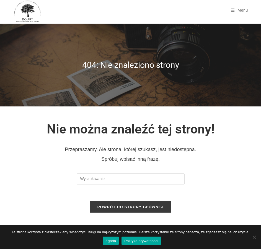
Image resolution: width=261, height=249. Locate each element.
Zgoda (110, 241)
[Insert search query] (131, 178)
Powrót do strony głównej (130, 207)
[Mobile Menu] (239, 10)
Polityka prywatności (141, 241)
